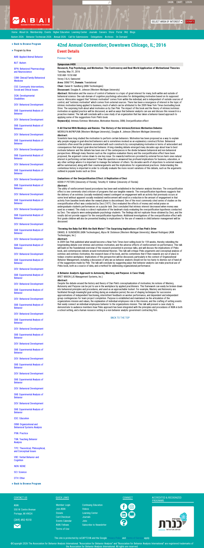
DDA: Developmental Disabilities (24, 97)
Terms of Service (135, 538)
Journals (86, 516)
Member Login (63, 504)
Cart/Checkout (63, 516)
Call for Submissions (78, 36)
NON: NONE (20, 466)
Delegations (96, 36)
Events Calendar (64, 520)
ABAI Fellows (62, 524)
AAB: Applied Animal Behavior (28, 56)
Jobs (84, 520)
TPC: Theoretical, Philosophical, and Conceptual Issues (29, 450)
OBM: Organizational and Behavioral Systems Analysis (28, 426)
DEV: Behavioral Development (28, 104)
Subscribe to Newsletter (94, 524)
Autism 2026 (17, 36)
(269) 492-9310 (23, 520)
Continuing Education (92, 504)
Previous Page (64, 58)
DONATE (190, 21)
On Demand (121, 36)
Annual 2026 (60, 36)
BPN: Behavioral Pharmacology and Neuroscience (29, 70)
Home (14, 32)
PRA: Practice (21, 433)
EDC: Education (21, 418)
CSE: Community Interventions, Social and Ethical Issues (29, 88)
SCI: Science (20, 472)
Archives (109, 36)
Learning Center (90, 513)
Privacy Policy (114, 538)
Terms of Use (62, 528)
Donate (59, 513)
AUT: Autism (20, 62)
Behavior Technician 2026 (38, 36)
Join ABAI (61, 508)
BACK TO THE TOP (120, 317)
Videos (85, 508)
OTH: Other (19, 478)
